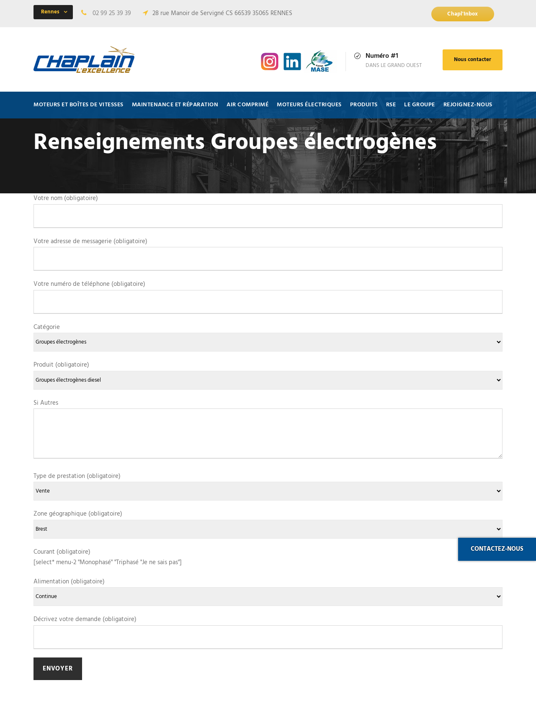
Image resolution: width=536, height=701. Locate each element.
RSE (391, 105)
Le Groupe (419, 105)
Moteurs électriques (309, 105)
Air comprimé (247, 105)
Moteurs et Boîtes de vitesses (79, 105)
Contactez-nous (497, 549)
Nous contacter (472, 59)
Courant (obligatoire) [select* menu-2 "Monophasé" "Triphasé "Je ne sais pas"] (108, 557)
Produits (364, 105)
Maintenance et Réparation (175, 105)
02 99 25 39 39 (112, 13)
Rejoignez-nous (467, 105)
